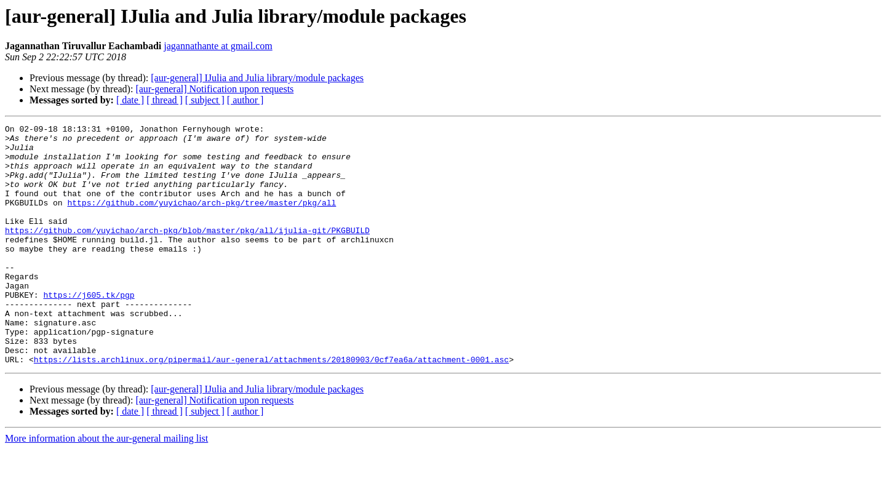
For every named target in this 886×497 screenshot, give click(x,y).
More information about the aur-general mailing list (106, 486)
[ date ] (130, 100)
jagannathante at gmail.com (218, 46)
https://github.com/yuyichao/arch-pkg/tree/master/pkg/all (201, 219)
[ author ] (245, 100)
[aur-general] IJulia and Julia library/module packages (257, 78)
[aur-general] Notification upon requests (214, 89)
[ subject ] (205, 100)
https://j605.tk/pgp (88, 329)
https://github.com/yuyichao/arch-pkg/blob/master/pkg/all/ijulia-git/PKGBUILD (187, 252)
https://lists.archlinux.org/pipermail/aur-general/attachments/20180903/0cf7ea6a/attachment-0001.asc (271, 407)
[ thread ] (164, 100)
